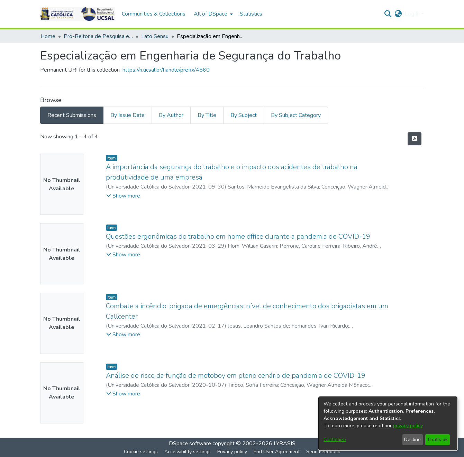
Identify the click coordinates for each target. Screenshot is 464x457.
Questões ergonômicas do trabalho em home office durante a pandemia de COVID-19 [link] (238, 236)
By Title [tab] (207, 115)
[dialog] (388, 423)
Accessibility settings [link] (187, 451)
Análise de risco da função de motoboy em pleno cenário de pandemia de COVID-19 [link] (235, 375)
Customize (335, 439)
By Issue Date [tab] (127, 115)
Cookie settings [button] (141, 451)
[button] (77, 14)
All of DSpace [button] (210, 14)
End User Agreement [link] (277, 451)
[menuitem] (212, 14)
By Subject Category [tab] (296, 115)
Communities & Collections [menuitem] (153, 14)
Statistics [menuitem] (251, 14)
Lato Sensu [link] (155, 36)
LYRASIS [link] (284, 443)
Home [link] (47, 36)
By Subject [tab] (243, 115)
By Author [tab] (171, 115)
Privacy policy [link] (232, 451)
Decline (412, 439)
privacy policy (407, 425)
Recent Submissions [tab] (71, 115)
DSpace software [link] (190, 443)
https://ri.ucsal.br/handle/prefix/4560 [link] (166, 70)
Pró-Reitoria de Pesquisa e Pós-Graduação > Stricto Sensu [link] (98, 36)
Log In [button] (413, 14)
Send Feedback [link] (323, 451)
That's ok (437, 439)
